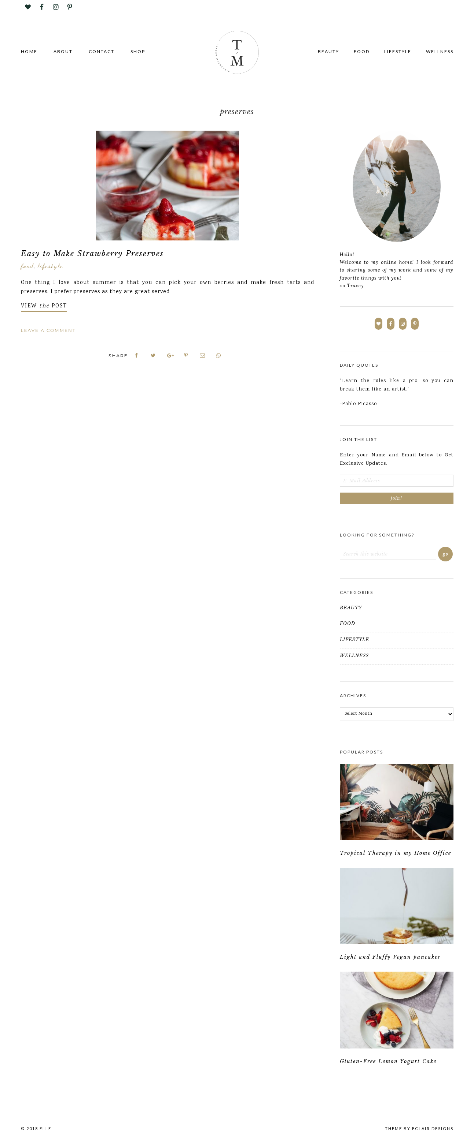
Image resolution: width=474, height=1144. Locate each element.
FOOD (27, 266)
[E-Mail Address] (396, 481)
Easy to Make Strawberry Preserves (92, 253)
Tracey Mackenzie (237, 52)
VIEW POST (44, 306)
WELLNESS (354, 655)
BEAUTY (351, 607)
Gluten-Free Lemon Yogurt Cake (388, 1064)
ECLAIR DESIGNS (432, 1131)
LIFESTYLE (50, 266)
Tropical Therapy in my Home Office (395, 854)
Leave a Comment (48, 330)
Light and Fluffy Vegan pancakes (390, 959)
